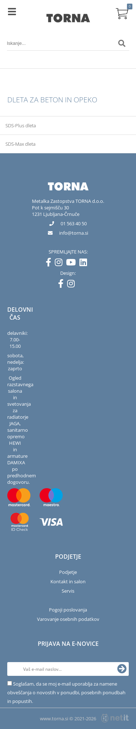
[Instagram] (60, 263)
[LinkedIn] (85, 263)
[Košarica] (122, 12)
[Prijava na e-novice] (122, 669)
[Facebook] (50, 263)
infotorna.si (73, 233)
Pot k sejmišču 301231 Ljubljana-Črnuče (55, 210)
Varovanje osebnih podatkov (68, 619)
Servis (68, 591)
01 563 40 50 (74, 223)
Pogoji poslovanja (68, 609)
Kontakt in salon (68, 581)
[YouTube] (72, 263)
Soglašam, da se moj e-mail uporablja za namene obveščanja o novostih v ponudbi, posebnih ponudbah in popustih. (66, 692)
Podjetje (68, 572)
